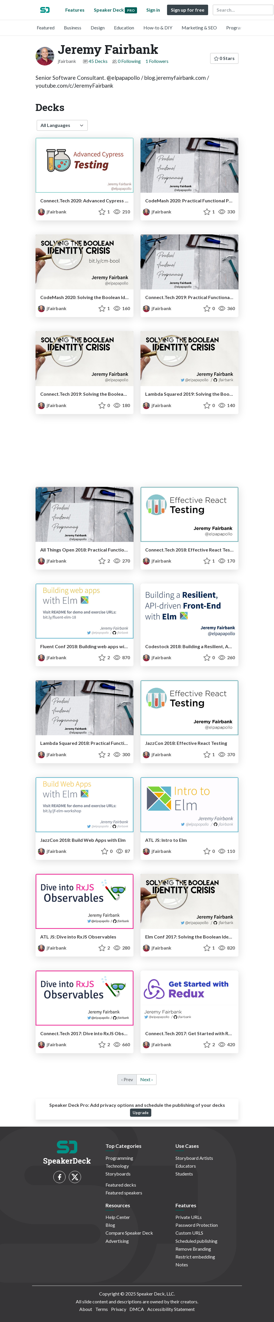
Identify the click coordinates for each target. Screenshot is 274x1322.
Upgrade (141, 1112)
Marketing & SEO (199, 27)
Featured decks (121, 1184)
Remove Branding (193, 1249)
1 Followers (156, 61)
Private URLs (188, 1217)
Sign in (153, 10)
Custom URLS (189, 1233)
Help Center (118, 1217)
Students (184, 1173)
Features (75, 10)
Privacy (118, 1309)
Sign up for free (187, 10)
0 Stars (224, 58)
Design (98, 27)
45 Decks (98, 61)
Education (124, 27)
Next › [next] (146, 1079)
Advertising (117, 1241)
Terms (101, 1309)
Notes (181, 1264)
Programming (240, 27)
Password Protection (196, 1225)
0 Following (129, 61)
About (85, 1309)
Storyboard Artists (194, 1158)
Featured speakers (124, 1192)
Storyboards (118, 1173)
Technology (117, 1166)
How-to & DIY (157, 27)
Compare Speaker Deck (129, 1233)
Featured (46, 27)
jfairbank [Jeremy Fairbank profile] (52, 211)
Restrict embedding (195, 1256)
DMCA (136, 1309)
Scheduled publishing (196, 1241)
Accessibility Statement (171, 1309)
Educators (185, 1166)
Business (72, 27)
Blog (110, 1225)
